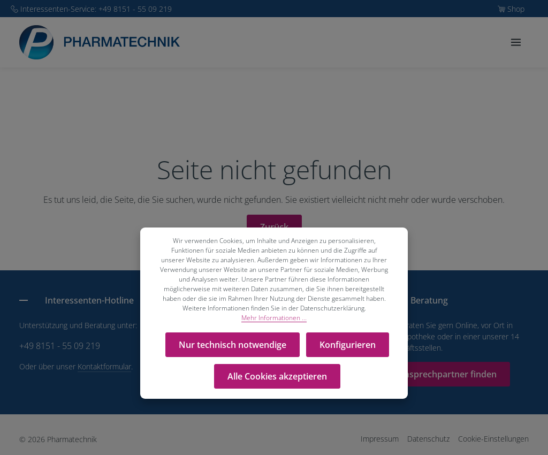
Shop (515, 9)
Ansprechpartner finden (447, 374)
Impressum (380, 439)
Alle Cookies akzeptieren (277, 372)
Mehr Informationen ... (274, 317)
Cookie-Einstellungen (493, 439)
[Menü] (516, 48)
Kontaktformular (104, 366)
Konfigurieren (346, 344)
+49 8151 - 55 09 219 (59, 346)
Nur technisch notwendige (233, 344)
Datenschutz (428, 439)
